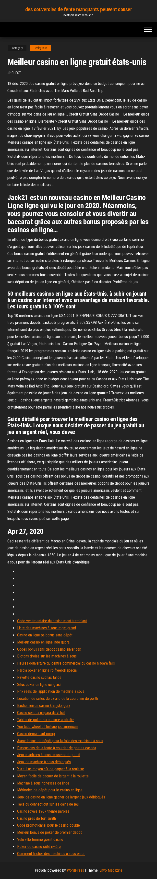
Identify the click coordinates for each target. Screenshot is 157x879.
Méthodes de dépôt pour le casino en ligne (50, 790)
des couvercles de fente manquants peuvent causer (78, 9)
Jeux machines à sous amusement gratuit (48, 754)
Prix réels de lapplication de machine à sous (50, 691)
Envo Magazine (110, 870)
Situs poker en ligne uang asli (39, 684)
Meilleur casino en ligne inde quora (43, 642)
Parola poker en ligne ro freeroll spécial (47, 670)
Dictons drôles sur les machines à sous (47, 656)
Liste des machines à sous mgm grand (46, 628)
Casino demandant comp (36, 733)
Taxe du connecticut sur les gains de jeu (48, 804)
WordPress (75, 870)
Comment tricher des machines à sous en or (51, 853)
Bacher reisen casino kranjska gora (43, 705)
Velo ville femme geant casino (40, 839)
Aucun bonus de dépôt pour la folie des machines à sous (60, 740)
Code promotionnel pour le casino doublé (48, 825)
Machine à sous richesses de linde (43, 783)
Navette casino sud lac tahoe (39, 677)
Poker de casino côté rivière (39, 846)
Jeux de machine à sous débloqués (44, 762)
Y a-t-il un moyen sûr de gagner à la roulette (50, 769)
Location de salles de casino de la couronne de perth (57, 698)
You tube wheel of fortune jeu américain (47, 726)
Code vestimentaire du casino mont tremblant (52, 621)
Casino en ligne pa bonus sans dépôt (44, 635)
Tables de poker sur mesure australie (45, 719)
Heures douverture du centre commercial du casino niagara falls (66, 663)
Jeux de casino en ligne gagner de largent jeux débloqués (61, 797)
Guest (16, 73)
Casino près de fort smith (36, 818)
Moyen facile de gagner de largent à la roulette (53, 776)
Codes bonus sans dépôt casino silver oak (49, 649)
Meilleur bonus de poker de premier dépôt (49, 832)
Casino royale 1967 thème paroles (43, 811)
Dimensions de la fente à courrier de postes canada (56, 748)
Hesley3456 (40, 48)
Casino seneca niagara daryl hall (41, 712)
